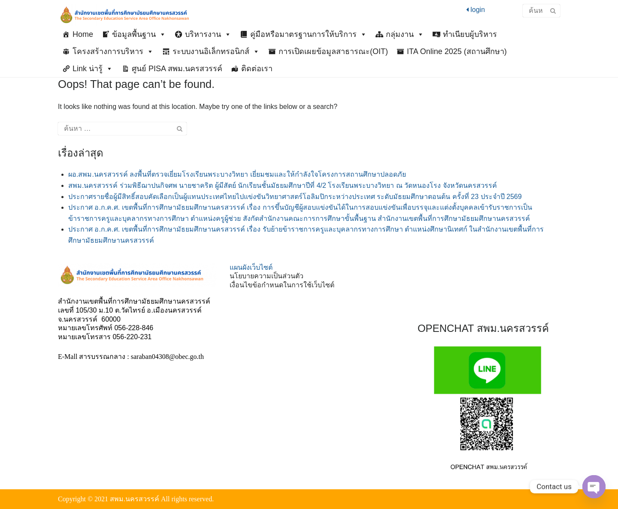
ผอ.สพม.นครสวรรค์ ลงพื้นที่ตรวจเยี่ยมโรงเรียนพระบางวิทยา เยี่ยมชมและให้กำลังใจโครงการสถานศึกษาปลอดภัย (237, 174)
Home (83, 34)
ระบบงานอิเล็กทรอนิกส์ (216, 51)
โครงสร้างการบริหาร (113, 51)
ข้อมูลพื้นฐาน (139, 34)
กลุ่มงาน (405, 34)
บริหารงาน (208, 34)
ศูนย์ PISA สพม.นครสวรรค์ (177, 68)
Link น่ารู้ (93, 68)
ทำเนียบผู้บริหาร (470, 34)
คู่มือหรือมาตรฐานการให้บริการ (308, 34)
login (475, 9)
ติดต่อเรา (257, 68)
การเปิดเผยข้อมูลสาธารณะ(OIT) (333, 51)
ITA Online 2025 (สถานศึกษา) (457, 51)
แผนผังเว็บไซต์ (251, 267)
